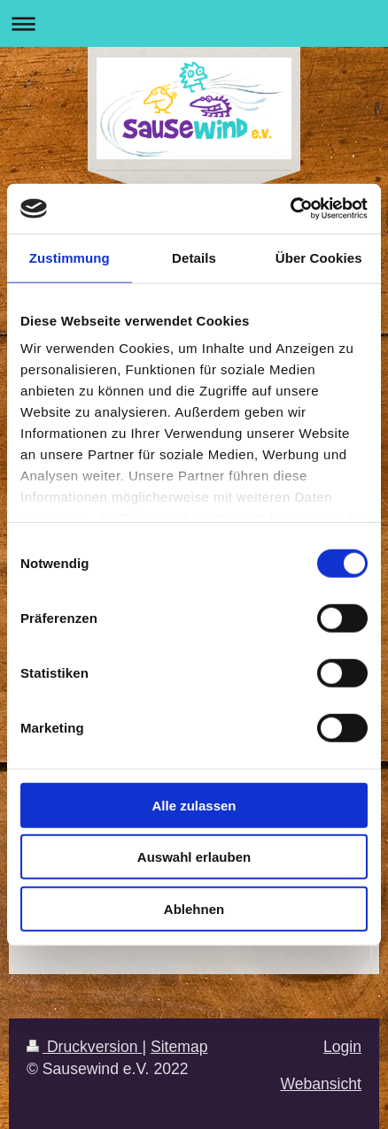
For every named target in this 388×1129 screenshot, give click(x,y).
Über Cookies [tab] (318, 257)
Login (342, 1047)
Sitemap (179, 1047)
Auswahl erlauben (194, 856)
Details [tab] (194, 257)
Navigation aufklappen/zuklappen (194, 23)
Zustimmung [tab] (69, 257)
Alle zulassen (193, 804)
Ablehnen (194, 908)
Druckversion (84, 1047)
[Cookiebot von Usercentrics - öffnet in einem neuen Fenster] (290, 208)
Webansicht (320, 1084)
